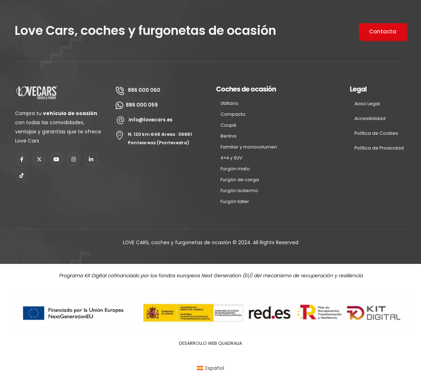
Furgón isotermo (239, 191)
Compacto (233, 114)
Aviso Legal (367, 104)
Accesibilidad (369, 118)
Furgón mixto (235, 169)
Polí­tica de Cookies (376, 133)
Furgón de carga (240, 180)
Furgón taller (235, 201)
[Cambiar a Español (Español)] (210, 368)
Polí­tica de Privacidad (379, 148)
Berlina (228, 136)
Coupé (228, 125)
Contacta (383, 31)
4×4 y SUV (231, 158)
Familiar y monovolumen (249, 147)
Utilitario (230, 103)
